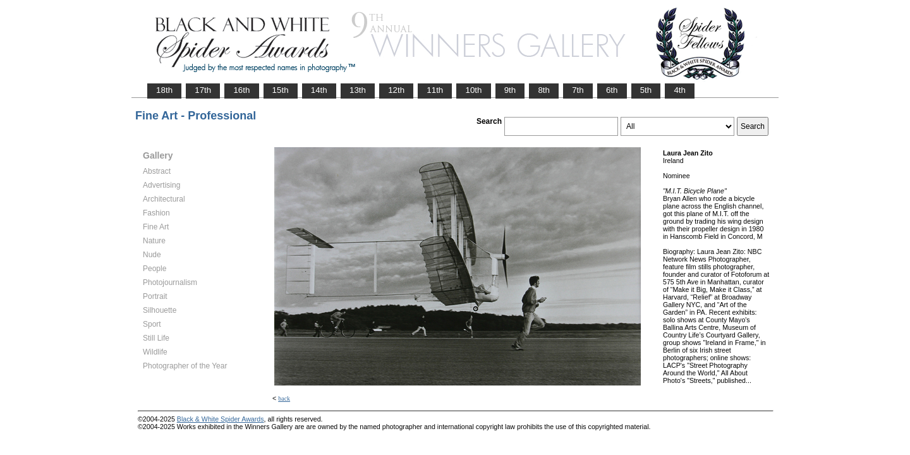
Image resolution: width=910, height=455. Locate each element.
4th (680, 90)
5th (646, 90)
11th (435, 90)
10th (473, 90)
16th (241, 90)
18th (164, 90)
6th (612, 90)
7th (578, 90)
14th (319, 90)
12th (396, 90)
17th (203, 90)
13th (358, 90)
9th (510, 90)
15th (280, 90)
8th (544, 90)
